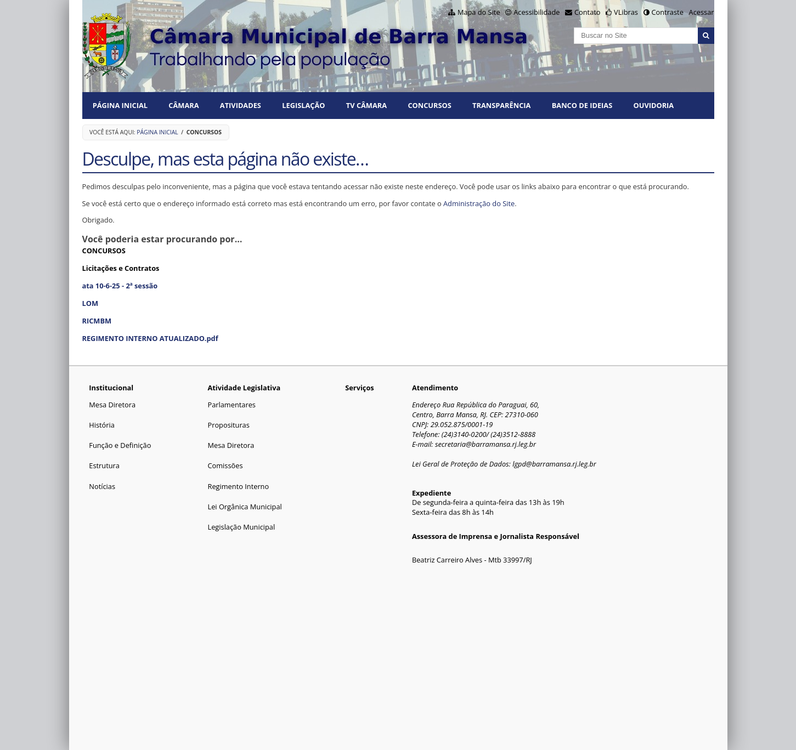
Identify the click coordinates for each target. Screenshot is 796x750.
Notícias (102, 486)
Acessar (701, 12)
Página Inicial (120, 105)
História (102, 425)
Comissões (224, 465)
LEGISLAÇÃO (303, 105)
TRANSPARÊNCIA (501, 105)
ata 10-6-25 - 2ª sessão (120, 286)
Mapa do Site (479, 12)
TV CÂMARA (366, 105)
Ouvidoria (654, 105)
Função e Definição (120, 445)
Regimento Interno (238, 486)
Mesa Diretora (112, 405)
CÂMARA (183, 105)
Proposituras (228, 425)
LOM (90, 303)
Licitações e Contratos (121, 268)
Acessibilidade (536, 12)
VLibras (626, 12)
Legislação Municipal (241, 527)
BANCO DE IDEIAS (582, 105)
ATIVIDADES (240, 105)
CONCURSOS (429, 105)
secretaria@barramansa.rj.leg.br (485, 444)
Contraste (667, 12)
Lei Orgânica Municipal (244, 507)
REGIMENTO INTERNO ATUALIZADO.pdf (150, 338)
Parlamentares (231, 405)
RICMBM (97, 321)
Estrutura (104, 465)
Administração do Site (479, 203)
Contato (587, 12)
